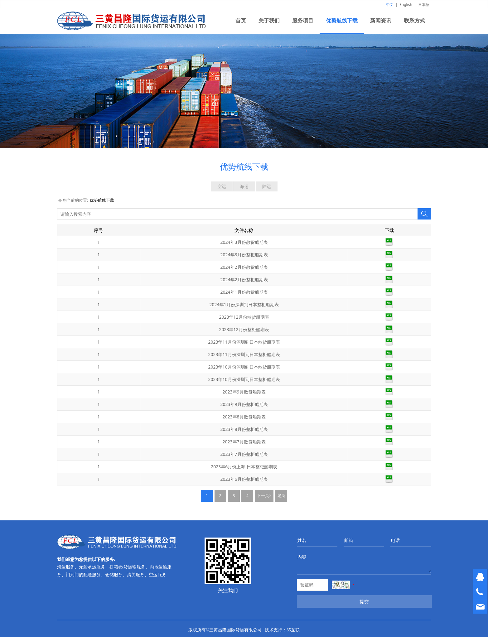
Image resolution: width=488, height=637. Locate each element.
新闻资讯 (380, 21)
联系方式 (414, 21)
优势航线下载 (342, 21)
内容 (301, 557)
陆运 (266, 186)
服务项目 (302, 21)
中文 (390, 4)
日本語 (423, 4)
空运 (221, 186)
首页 (240, 21)
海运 (244, 186)
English (405, 4)
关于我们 (269, 21)
